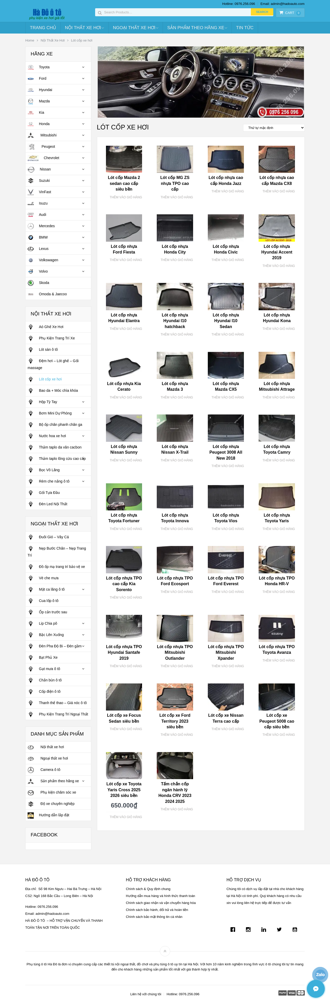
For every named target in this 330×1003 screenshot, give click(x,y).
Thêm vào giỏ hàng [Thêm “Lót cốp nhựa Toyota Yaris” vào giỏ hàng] (278, 529)
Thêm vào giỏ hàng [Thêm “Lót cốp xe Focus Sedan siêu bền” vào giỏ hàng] (126, 729)
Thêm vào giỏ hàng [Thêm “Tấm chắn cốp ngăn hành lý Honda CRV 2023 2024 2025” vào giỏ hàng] (177, 809)
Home (29, 40)
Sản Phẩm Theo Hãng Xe (195, 27)
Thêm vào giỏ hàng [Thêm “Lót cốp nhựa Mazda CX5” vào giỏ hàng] (228, 397)
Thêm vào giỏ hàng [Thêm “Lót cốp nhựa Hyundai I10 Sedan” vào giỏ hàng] (228, 334)
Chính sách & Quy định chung (148, 889)
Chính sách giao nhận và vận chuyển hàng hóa (161, 903)
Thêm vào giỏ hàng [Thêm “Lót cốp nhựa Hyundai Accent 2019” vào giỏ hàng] (278, 266)
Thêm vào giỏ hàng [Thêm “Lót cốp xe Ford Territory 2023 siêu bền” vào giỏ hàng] (177, 735)
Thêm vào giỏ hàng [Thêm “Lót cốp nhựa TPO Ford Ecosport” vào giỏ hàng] (177, 592)
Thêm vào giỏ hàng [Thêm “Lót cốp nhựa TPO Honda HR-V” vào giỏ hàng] (278, 592)
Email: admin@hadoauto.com (282, 3)
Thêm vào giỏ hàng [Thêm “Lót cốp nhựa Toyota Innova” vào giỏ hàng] (177, 529)
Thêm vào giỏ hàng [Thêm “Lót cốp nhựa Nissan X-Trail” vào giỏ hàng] (177, 460)
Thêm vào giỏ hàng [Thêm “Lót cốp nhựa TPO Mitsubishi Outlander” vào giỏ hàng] (177, 666)
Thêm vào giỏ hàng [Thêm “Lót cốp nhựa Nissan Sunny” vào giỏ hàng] (126, 460)
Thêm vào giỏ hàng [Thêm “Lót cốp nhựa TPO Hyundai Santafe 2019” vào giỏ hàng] (126, 666)
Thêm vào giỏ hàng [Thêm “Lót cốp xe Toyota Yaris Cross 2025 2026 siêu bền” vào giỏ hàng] (126, 817)
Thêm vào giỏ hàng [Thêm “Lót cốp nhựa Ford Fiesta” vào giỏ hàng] (126, 260)
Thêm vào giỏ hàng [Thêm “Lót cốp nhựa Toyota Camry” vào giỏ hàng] (278, 460)
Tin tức (244, 27)
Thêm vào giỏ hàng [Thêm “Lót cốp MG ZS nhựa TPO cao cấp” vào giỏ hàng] (177, 197)
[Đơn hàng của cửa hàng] (274, 128)
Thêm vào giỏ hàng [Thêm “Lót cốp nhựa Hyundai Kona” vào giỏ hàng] (278, 329)
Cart (290, 13)
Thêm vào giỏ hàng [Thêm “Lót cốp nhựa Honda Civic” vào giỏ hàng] (228, 260)
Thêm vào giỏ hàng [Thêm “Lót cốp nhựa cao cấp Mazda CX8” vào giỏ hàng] (278, 191)
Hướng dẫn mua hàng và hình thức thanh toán (160, 896)
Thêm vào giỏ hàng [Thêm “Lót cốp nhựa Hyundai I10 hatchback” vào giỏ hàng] (177, 334)
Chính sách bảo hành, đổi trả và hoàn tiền (157, 910)
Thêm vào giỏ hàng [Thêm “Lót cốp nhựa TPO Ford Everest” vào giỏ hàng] (228, 592)
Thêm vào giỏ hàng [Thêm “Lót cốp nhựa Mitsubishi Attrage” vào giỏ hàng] (278, 397)
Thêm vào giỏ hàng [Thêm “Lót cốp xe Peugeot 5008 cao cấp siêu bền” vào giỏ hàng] (278, 735)
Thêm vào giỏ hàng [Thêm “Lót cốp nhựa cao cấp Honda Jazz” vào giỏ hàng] (228, 191)
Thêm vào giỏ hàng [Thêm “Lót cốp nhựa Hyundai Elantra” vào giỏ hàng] (126, 329)
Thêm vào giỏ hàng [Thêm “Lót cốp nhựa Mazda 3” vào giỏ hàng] (177, 397)
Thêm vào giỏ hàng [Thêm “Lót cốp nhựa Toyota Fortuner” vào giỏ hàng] (126, 529)
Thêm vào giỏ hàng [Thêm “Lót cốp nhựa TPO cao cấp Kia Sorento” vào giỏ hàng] (126, 597)
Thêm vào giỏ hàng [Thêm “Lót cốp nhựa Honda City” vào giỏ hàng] (177, 260)
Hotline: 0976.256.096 (238, 3)
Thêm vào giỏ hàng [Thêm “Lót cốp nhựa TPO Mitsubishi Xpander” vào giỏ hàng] (228, 666)
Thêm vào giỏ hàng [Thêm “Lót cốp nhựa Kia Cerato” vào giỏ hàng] (126, 397)
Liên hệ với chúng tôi (145, 994)
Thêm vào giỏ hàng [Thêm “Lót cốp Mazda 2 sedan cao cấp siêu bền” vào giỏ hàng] (126, 197)
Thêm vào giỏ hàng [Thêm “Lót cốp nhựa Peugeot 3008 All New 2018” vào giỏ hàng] (228, 466)
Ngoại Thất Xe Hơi (134, 27)
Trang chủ (43, 27)
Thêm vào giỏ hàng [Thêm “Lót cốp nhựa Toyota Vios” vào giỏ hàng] (228, 529)
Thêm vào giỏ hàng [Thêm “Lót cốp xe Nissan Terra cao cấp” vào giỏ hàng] (228, 729)
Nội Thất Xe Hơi (83, 27)
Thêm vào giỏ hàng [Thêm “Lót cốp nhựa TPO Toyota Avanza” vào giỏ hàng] (278, 660)
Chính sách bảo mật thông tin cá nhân (154, 917)
